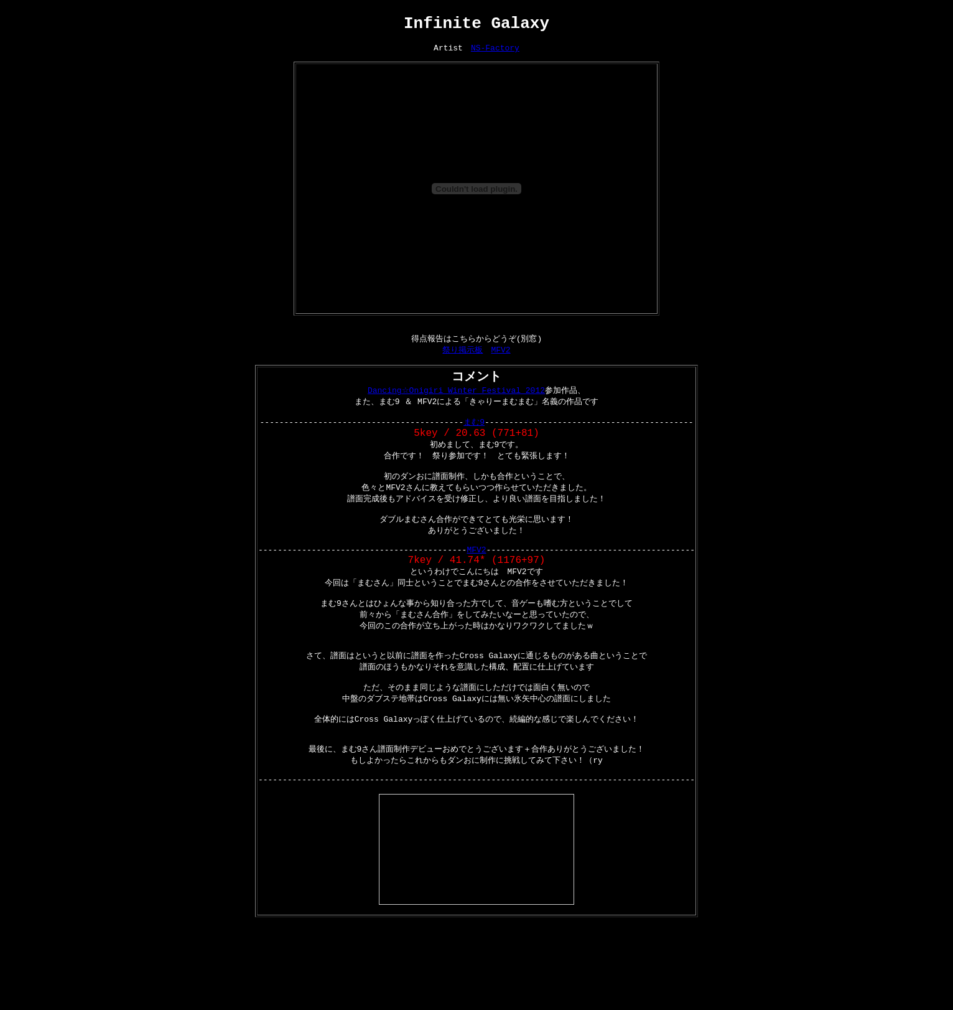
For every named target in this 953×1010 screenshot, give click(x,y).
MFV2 (500, 360)
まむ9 (474, 439)
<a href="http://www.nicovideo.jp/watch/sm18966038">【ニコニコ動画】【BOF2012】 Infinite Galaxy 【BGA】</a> (476, 909)
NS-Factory (495, 55)
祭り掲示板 (462, 360)
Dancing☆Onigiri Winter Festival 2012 (456, 404)
